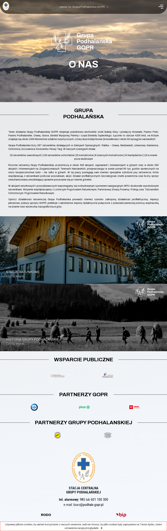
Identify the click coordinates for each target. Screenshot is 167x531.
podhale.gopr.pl (93, 505)
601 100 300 (99, 499)
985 (82, 499)
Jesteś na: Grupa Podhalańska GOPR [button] (83, 6)
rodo (46, 515)
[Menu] (160, 6)
